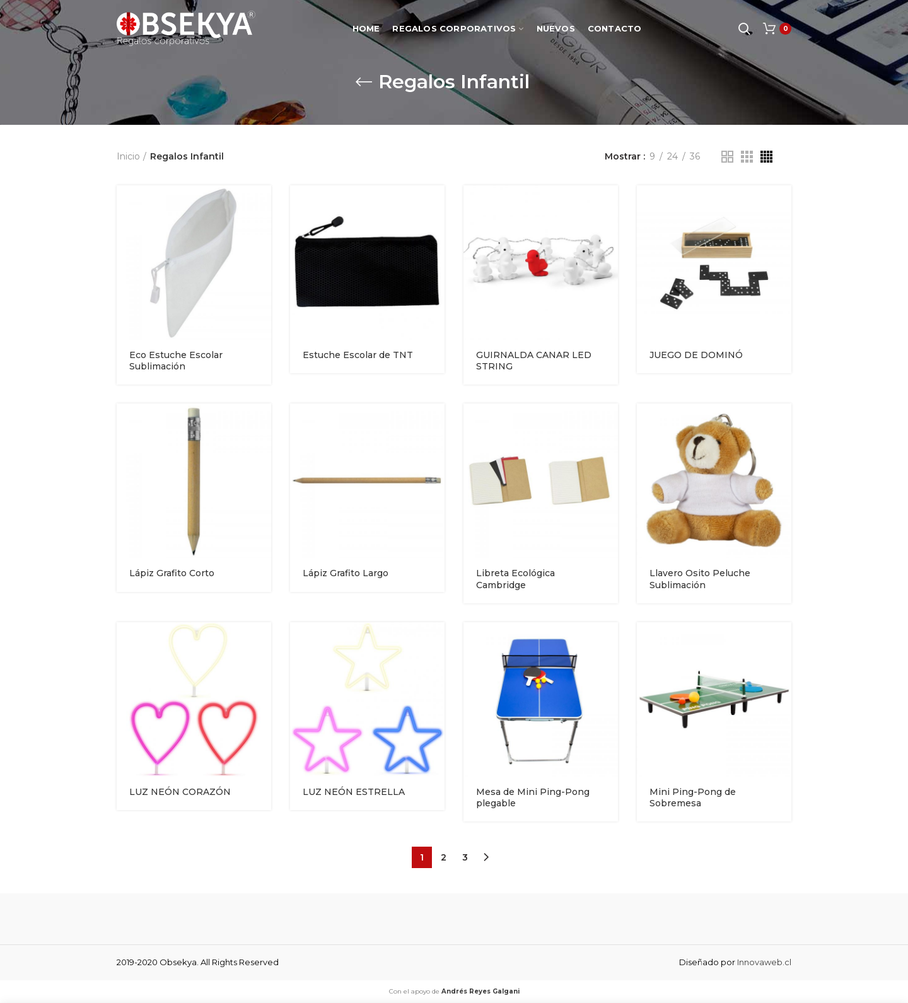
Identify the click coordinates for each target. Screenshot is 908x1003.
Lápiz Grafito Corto (171, 573)
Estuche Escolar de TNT (358, 355)
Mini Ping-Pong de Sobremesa (692, 797)
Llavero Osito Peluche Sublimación (699, 578)
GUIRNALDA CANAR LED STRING (533, 360)
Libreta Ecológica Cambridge (515, 578)
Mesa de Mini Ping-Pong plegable (533, 797)
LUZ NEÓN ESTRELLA (354, 791)
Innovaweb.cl (764, 962)
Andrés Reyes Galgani (480, 991)
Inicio (128, 156)
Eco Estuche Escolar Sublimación (176, 360)
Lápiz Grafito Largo (345, 573)
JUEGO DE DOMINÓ (696, 355)
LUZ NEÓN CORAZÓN (180, 791)
